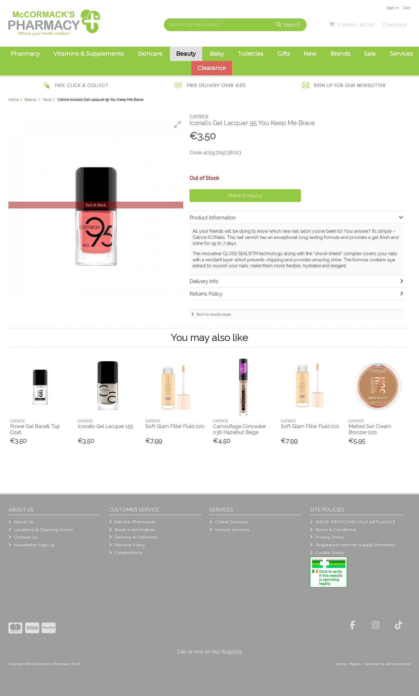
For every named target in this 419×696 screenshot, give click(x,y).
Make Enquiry (245, 196)
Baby (217, 53)
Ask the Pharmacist (132, 521)
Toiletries (250, 53)
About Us (20, 521)
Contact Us (22, 537)
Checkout (394, 25)
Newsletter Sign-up (31, 544)
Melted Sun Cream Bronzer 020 (369, 429)
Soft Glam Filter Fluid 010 (310, 426)
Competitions (126, 552)
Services (401, 53)
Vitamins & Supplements (88, 53)
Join (407, 7)
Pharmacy (25, 53)
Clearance (212, 68)
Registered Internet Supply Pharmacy (352, 544)
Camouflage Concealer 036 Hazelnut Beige (239, 429)
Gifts (283, 53)
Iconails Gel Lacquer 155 (105, 426)
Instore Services (229, 529)
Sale (370, 53)
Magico (355, 664)
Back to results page (213, 314)
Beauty (186, 53)
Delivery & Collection (133, 537)
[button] (178, 124)
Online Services (228, 521)
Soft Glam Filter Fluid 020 (174, 426)
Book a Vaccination (132, 529)
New (310, 53)
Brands (340, 53)
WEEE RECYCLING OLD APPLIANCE (353, 521)
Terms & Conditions (333, 529)
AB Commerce (398, 664)
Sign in (392, 7)
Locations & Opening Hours (40, 529)
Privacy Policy (327, 537)
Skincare (150, 53)
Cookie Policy (327, 552)
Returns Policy (127, 544)
